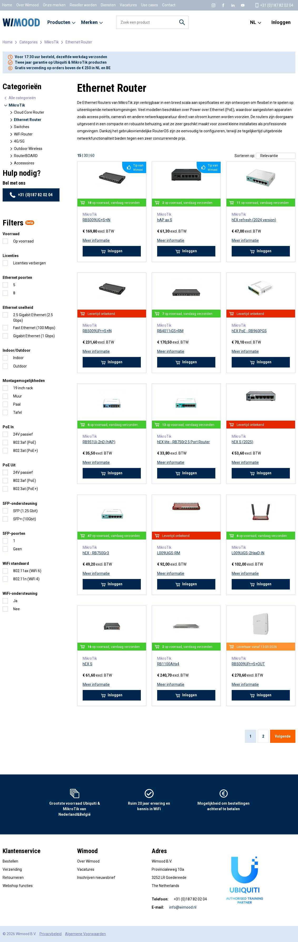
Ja (15, 601)
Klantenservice (22, 851)
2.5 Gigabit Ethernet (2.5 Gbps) (33, 318)
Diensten (108, 5)
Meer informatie (96, 240)
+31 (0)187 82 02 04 (30, 195)
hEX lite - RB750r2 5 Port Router (183, 442)
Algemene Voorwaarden (85, 934)
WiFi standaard (16, 563)
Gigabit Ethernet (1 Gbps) (34, 336)
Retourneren (13, 877)
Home (7, 5)
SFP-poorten (14, 533)
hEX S (87, 664)
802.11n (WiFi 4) (26, 579)
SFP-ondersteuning (20, 503)
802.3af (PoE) (24, 442)
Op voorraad (23, 241)
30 (86, 155)
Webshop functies (18, 886)
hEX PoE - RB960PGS (249, 331)
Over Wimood (27, 5)
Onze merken (54, 5)
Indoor (18, 358)
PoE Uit (9, 465)
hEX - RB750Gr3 (96, 553)
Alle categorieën (20, 98)
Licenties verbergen (29, 263)
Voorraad (11, 234)
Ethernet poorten (17, 277)
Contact (168, 5)
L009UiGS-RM (168, 553)
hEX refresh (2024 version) (254, 220)
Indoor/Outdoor (17, 350)
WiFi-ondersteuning (20, 593)
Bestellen (10, 861)
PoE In (8, 427)
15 (79, 155)
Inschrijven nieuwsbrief (96, 877)
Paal (17, 404)
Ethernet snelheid (18, 307)
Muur (17, 396)
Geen (17, 549)
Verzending (12, 869)
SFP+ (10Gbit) (24, 519)
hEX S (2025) (242, 442)
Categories (28, 42)
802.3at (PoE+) (25, 451)
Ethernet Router (79, 42)
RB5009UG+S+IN (96, 220)
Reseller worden (83, 5)
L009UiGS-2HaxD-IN (248, 553)
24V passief (23, 434)
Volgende (283, 736)
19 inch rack (23, 388)
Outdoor (20, 366)
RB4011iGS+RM (170, 331)
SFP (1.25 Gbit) (25, 511)
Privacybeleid (50, 934)
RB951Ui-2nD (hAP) (99, 442)
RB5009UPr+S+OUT (248, 664)
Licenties (11, 256)
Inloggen (281, 22)
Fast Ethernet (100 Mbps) (34, 328)
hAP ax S (164, 220)
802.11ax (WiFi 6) (27, 571)
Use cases (149, 5)
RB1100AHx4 (168, 664)
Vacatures (128, 5)
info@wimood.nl (182, 907)
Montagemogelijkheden (24, 381)
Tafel (17, 412)
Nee (16, 609)
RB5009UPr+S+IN (97, 331)
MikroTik (51, 42)
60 (92, 155)
